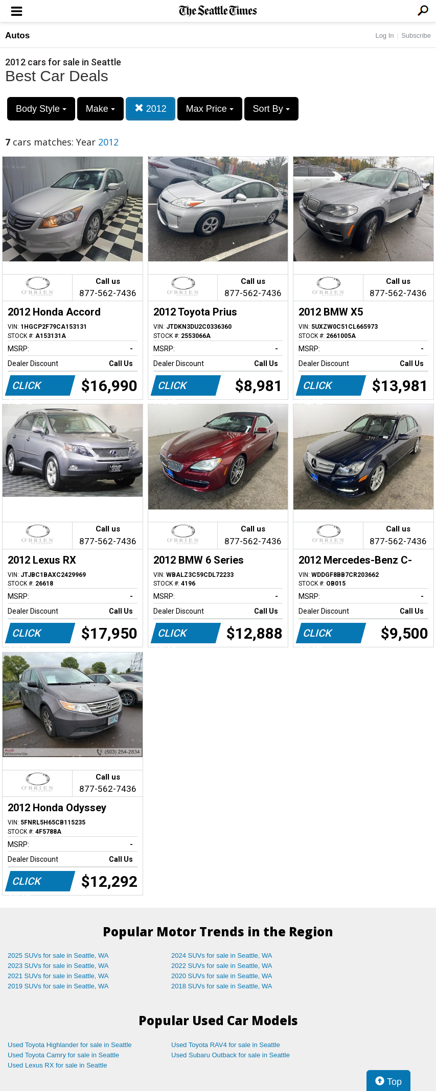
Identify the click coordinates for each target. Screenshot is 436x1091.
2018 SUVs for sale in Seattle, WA (221, 986)
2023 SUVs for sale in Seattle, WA (58, 965)
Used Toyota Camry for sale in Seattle (63, 1055)
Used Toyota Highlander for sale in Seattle (70, 1045)
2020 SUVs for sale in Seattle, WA (221, 976)
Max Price (210, 109)
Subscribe (416, 35)
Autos (17, 35)
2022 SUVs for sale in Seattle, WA (221, 965)
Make (100, 109)
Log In (384, 35)
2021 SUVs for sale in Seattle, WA (58, 976)
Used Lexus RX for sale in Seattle (57, 1065)
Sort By (271, 109)
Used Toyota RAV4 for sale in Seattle (225, 1045)
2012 (150, 108)
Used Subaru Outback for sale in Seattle (230, 1055)
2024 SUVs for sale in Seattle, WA (221, 955)
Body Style (41, 109)
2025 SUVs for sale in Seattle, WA (58, 955)
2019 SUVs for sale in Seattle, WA (58, 986)
